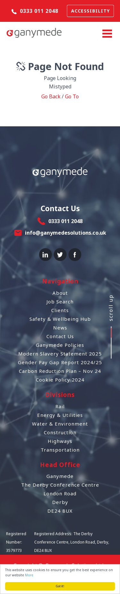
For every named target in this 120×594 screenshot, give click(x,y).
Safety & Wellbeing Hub (60, 319)
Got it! (60, 586)
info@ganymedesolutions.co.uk (65, 232)
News (60, 327)
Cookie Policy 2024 (60, 379)
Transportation (60, 449)
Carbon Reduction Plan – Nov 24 (60, 371)
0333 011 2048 (35, 10)
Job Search (60, 301)
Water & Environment (60, 423)
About (60, 293)
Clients (60, 310)
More (29, 575)
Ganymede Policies (60, 345)
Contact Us (60, 336)
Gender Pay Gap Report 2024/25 (60, 362)
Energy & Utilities (60, 415)
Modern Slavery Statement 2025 (60, 353)
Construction (60, 432)
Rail (60, 406)
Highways (60, 441)
